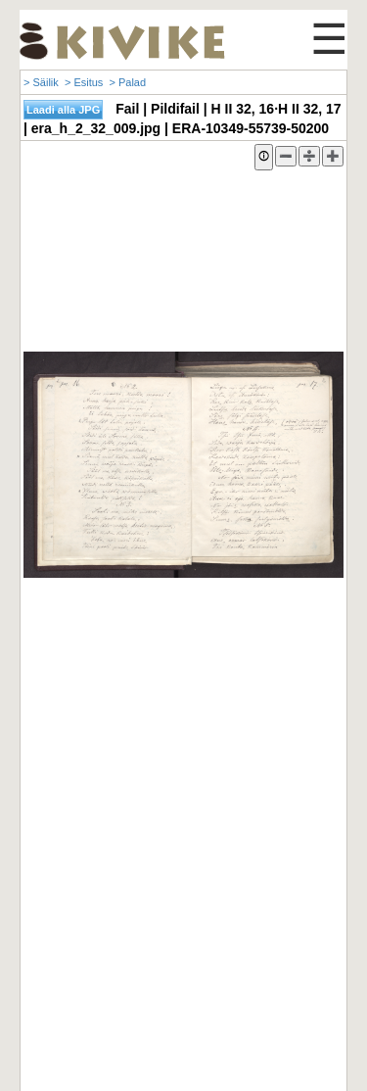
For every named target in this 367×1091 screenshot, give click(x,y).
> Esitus (84, 82)
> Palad (127, 82)
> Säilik (41, 82)
